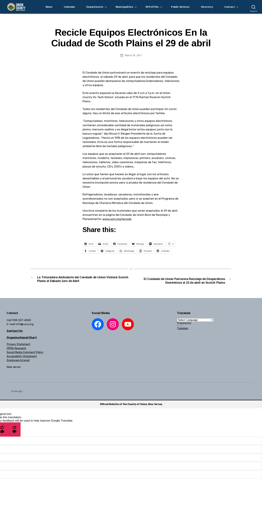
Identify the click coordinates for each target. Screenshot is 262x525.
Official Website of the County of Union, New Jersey (131, 409)
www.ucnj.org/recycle (116, 219)
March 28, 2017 (133, 55)
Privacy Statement (18, 349)
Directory (207, 6)
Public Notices (180, 6)
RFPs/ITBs (152, 6)
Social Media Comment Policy (25, 357)
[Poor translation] (14, 435)
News (49, 6)
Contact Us (15, 336)
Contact (229, 6)
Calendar (69, 6)
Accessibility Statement (22, 361)
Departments (94, 6)
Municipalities (124, 6)
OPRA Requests (16, 353)
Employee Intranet (18, 365)
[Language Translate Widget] (195, 325)
